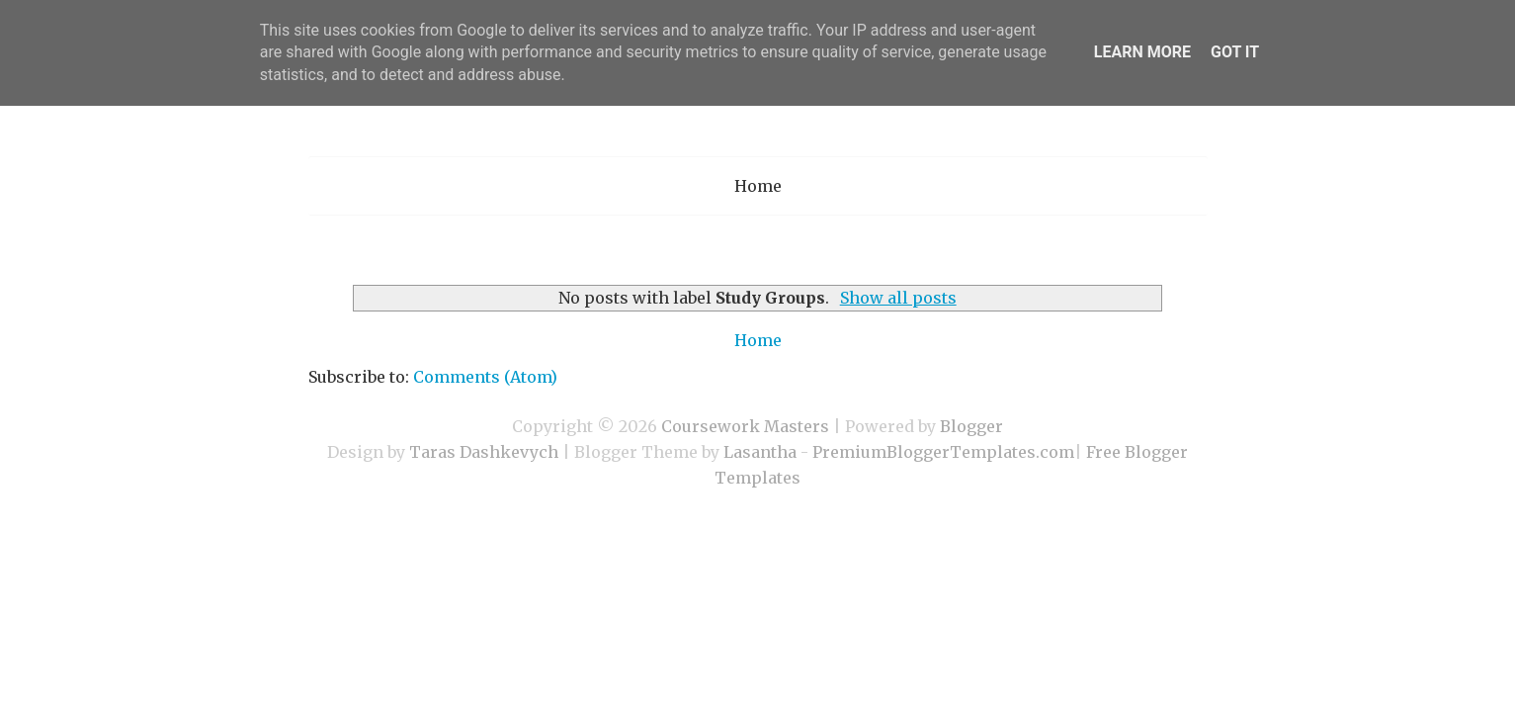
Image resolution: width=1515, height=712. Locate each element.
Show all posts (898, 298)
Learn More (1142, 52)
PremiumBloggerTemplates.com (943, 452)
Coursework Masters (745, 426)
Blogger (971, 426)
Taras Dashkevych (483, 452)
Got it (1235, 52)
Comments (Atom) (485, 377)
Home (758, 186)
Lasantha (760, 452)
